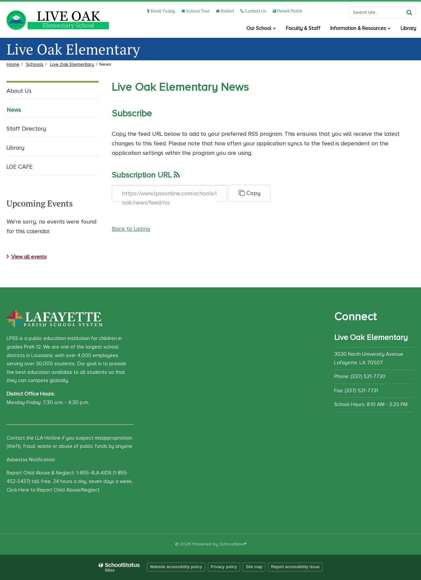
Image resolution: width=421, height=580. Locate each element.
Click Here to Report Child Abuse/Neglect (53, 490)
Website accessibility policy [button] (176, 567)
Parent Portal (287, 11)
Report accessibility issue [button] (295, 567)
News (14, 109)
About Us (19, 90)
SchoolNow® (232, 544)
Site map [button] (254, 567)
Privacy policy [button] (224, 567)
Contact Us (253, 11)
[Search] (409, 12)
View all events (29, 257)
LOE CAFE (20, 166)
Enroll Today (161, 11)
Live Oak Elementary (72, 64)
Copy (249, 193)
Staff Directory (26, 128)
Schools (34, 64)
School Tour (195, 11)
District (225, 11)
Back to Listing (131, 228)
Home (13, 64)
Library (15, 147)
